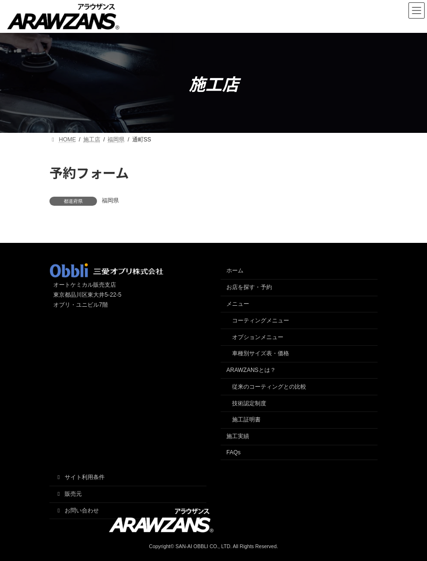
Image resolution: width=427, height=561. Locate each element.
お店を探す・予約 (249, 287)
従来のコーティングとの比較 (269, 386)
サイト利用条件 (80, 477)
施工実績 (237, 436)
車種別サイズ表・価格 (260, 353)
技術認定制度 (249, 403)
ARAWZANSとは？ (251, 370)
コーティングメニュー (260, 320)
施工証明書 (246, 419)
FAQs (233, 452)
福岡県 (110, 200)
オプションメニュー (257, 337)
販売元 (68, 494)
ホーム (234, 270)
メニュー (237, 304)
